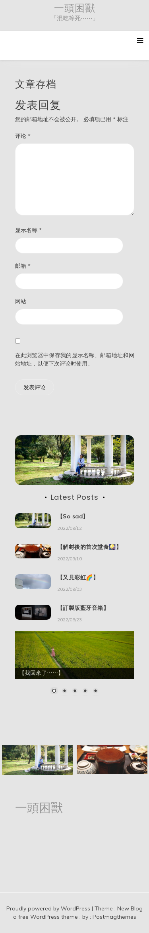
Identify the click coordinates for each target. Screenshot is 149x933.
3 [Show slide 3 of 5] (74, 691)
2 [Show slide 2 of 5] (64, 691)
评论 (23, 135)
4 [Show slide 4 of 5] (85, 691)
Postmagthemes (114, 916)
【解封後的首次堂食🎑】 (89, 546)
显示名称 (28, 230)
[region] (74, 667)
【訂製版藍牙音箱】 (83, 607)
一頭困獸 (74, 8)
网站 (20, 301)
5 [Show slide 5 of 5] (95, 691)
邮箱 (23, 265)
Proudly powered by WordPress (49, 908)
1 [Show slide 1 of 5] (54, 691)
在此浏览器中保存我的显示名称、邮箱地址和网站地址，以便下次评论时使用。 (74, 359)
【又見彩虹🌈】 (78, 577)
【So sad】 (73, 516)
